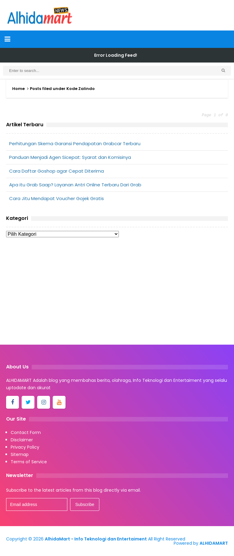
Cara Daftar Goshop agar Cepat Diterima (56, 171)
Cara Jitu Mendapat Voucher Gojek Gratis (56, 198)
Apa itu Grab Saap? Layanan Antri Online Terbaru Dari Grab (75, 184)
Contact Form (26, 432)
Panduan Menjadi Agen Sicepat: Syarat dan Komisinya (70, 157)
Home (18, 88)
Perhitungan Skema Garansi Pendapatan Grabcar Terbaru (74, 143)
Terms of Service (29, 462)
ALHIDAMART (214, 543)
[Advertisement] (117, 292)
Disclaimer (22, 440)
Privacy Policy (25, 447)
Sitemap (20, 454)
